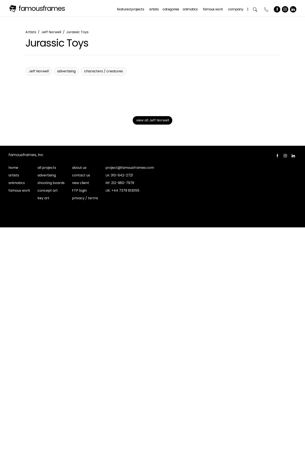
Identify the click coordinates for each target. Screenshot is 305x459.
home (13, 399)
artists (13, 406)
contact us (81, 406)
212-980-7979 (122, 414)
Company (235, 8)
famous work (19, 422)
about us (79, 399)
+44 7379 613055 (125, 422)
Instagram (285, 8)
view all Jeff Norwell (152, 351)
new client (80, 414)
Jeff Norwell (51, 32)
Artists (154, 8)
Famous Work (213, 8)
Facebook (277, 8)
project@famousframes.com (129, 399)
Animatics (190, 8)
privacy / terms (85, 429)
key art (43, 429)
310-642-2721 (122, 406)
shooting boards (51, 414)
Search (255, 8)
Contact (266, 8)
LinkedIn (293, 8)
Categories (171, 8)
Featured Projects (130, 8)
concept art (47, 422)
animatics (16, 414)
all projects (46, 399)
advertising (46, 406)
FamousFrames (42, 8)
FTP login (79, 422)
